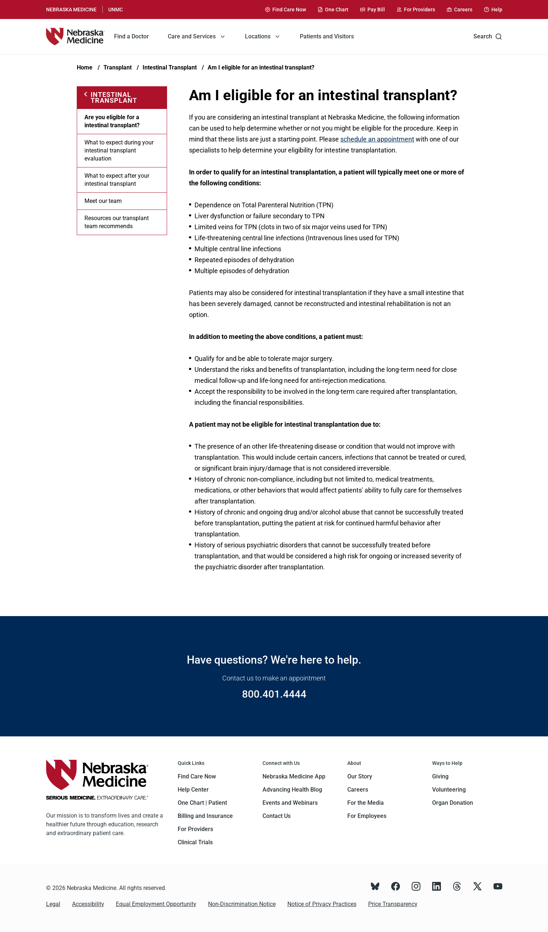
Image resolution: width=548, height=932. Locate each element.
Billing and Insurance (205, 815)
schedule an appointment (377, 139)
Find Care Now (197, 776)
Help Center (193, 789)
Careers (357, 789)
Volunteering (449, 789)
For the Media (365, 802)
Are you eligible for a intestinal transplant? (112, 121)
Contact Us (276, 815)
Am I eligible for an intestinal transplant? (261, 67)
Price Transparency (392, 904)
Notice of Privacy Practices (321, 904)
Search (487, 36)
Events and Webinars (290, 802)
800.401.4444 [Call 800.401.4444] (274, 694)
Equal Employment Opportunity (156, 904)
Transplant (117, 67)
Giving (440, 776)
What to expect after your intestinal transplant (116, 179)
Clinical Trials (195, 842)
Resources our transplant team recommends (116, 222)
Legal (53, 904)
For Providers (195, 829)
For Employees (366, 815)
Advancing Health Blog (292, 789)
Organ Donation (452, 802)
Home (84, 67)
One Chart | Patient (202, 802)
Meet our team (103, 200)
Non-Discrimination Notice (242, 904)
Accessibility (88, 904)
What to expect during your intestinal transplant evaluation (119, 150)
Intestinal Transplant (170, 67)
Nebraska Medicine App (293, 776)
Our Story (359, 776)
